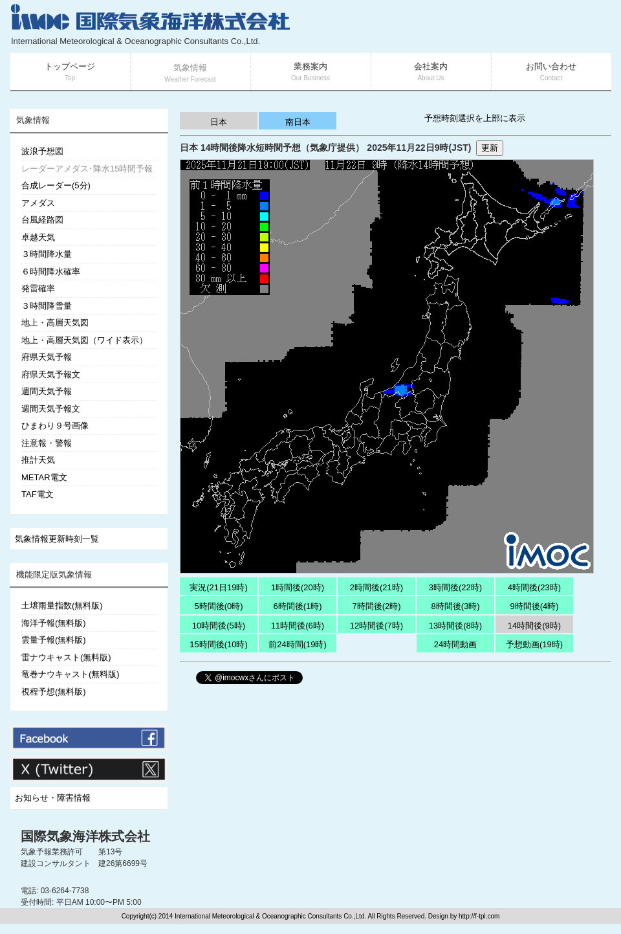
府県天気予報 (46, 357)
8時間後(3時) (455, 606)
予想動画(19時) (534, 644)
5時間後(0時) (218, 606)
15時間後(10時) (219, 644)
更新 (489, 148)
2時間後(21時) (376, 587)
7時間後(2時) (376, 606)
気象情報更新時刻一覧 (57, 539)
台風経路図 (42, 220)
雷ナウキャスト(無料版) (66, 657)
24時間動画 (455, 644)
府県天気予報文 (50, 374)
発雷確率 (38, 288)
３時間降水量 (46, 254)
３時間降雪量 (46, 306)
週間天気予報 (46, 391)
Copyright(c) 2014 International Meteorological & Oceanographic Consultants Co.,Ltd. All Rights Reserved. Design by (290, 916)
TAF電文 (37, 494)
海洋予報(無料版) (53, 623)
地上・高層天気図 (55, 323)
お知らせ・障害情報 (53, 798)
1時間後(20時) (297, 587)
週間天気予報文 (50, 409)
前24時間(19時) (297, 644)
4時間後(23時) (534, 587)
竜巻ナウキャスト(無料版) (70, 674)
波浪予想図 (42, 151)
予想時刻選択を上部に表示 (474, 118)
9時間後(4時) (534, 606)
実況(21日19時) (219, 587)
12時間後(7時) (376, 625)
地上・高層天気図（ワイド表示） (84, 340)
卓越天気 (38, 237)
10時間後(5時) (218, 625)
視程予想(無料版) (53, 691)
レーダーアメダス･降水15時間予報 (87, 168)
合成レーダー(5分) (56, 185)
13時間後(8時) (455, 625)
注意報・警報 (46, 443)
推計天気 (38, 460)
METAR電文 (44, 477)
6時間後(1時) (297, 606)
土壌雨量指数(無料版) (62, 605)
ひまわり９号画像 (55, 425)
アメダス (38, 203)
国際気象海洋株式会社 (85, 836)
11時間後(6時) (297, 625)
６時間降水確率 (50, 271)
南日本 (297, 122)
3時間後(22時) (455, 587)
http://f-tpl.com (479, 916)
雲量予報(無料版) (53, 640)
